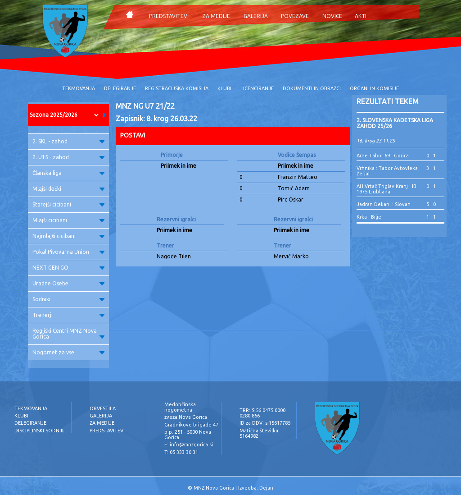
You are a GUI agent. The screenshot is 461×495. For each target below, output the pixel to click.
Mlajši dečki (68, 189)
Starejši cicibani (68, 204)
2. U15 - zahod (68, 157)
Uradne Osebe (68, 283)
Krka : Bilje (369, 217)
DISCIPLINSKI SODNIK (39, 430)
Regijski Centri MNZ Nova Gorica (68, 333)
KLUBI (224, 88)
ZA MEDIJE (216, 16)
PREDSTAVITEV (168, 16)
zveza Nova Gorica (185, 417)
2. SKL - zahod (68, 141)
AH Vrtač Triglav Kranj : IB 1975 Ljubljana (386, 188)
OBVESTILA (103, 408)
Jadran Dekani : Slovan (384, 204)
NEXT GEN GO (68, 267)
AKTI (360, 16)
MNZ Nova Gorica (214, 487)
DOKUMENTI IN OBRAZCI (312, 88)
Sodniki (68, 299)
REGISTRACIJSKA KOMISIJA (176, 88)
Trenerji (68, 315)
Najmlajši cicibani (68, 236)
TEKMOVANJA (78, 88)
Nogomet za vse (68, 352)
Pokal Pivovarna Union (68, 252)
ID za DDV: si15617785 (265, 423)
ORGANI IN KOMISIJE (374, 88)
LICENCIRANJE (257, 88)
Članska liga (68, 173)
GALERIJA (256, 16)
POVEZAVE (295, 16)
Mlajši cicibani (68, 220)
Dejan (266, 487)
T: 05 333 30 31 (181, 452)
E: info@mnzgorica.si (188, 444)
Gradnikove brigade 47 (191, 424)
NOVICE (332, 16)
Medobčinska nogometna (180, 407)
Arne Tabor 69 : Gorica (383, 155)
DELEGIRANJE (120, 88)
